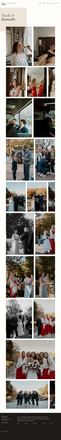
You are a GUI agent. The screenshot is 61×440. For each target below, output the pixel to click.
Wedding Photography (11, 3)
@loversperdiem (4, 422)
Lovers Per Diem (4, 3)
